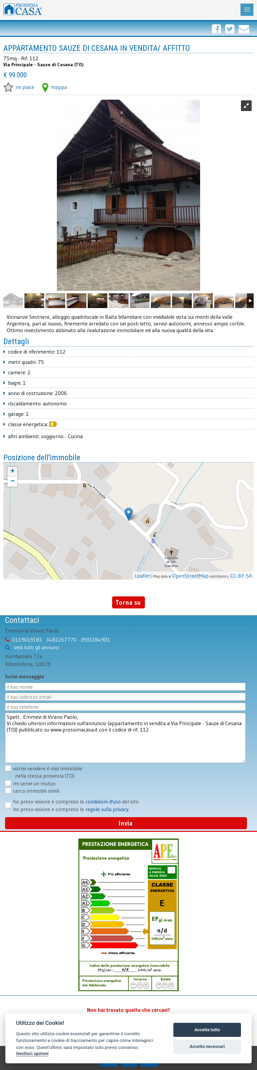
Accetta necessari (207, 1046)
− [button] (12, 482)
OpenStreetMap (190, 575)
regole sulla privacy (106, 809)
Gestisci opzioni (32, 1053)
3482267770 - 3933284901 (78, 639)
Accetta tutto (207, 1029)
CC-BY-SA (241, 575)
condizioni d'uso (103, 801)
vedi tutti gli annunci (36, 647)
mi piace (18, 87)
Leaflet (142, 575)
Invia (126, 823)
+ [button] (12, 472)
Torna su (128, 602)
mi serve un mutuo (34, 783)
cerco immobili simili (36, 790)
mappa (54, 87)
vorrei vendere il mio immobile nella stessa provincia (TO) (43, 772)
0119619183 (27, 639)
